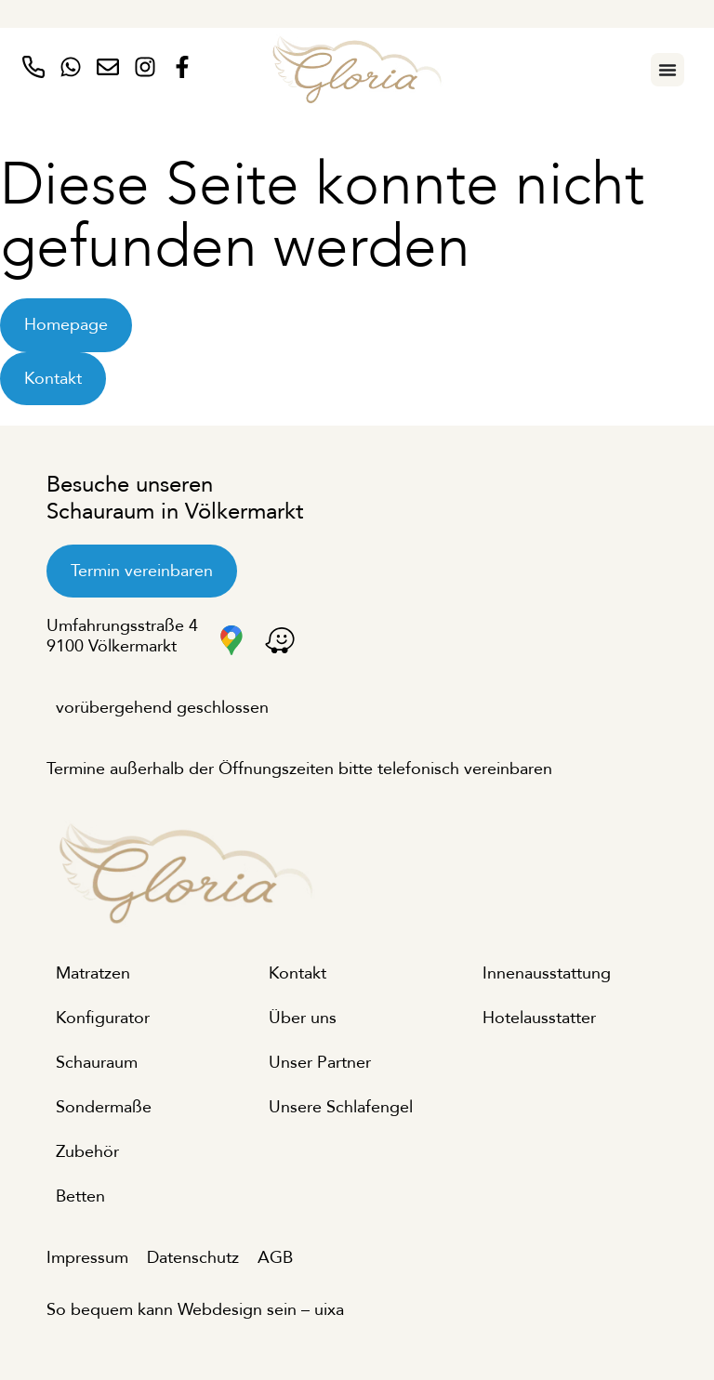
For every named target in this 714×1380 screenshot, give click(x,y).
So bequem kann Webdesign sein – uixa (195, 1309)
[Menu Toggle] (667, 69)
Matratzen (93, 973)
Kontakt (297, 973)
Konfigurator (103, 1018)
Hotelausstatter (539, 1018)
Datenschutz (193, 1257)
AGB (275, 1257)
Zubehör (87, 1151)
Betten (80, 1196)
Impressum (87, 1257)
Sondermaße (104, 1107)
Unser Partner (320, 1062)
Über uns (303, 1018)
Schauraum (97, 1062)
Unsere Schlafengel (341, 1107)
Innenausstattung (547, 973)
